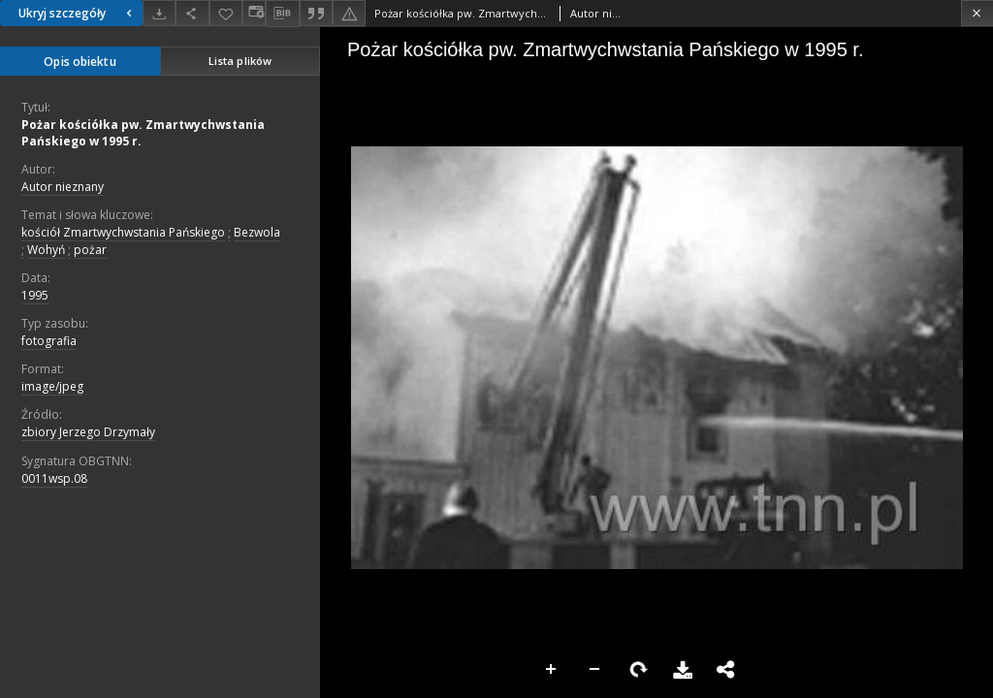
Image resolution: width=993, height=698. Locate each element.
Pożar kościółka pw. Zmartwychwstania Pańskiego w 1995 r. (143, 132)
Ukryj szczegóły (77, 13)
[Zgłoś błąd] (349, 13)
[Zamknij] (977, 13)
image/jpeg (52, 386)
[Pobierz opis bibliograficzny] (282, 13)
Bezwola (257, 232)
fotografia (49, 341)
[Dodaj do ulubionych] (225, 13)
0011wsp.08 (54, 478)
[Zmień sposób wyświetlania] (254, 13)
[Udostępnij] (192, 13)
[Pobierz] (159, 13)
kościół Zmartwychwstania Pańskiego (123, 232)
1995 (34, 295)
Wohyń (46, 249)
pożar (90, 249)
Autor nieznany (62, 186)
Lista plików (240, 60)
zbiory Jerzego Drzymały (88, 432)
